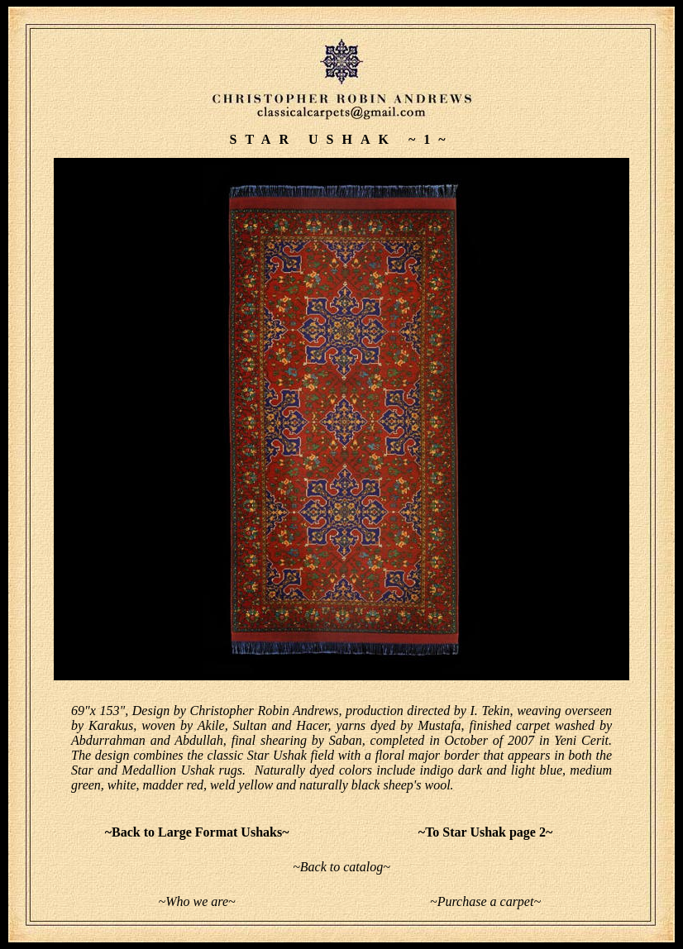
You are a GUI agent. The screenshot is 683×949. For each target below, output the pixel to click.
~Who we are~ (196, 901)
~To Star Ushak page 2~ (485, 832)
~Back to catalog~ (341, 867)
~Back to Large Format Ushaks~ (197, 832)
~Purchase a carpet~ (485, 901)
